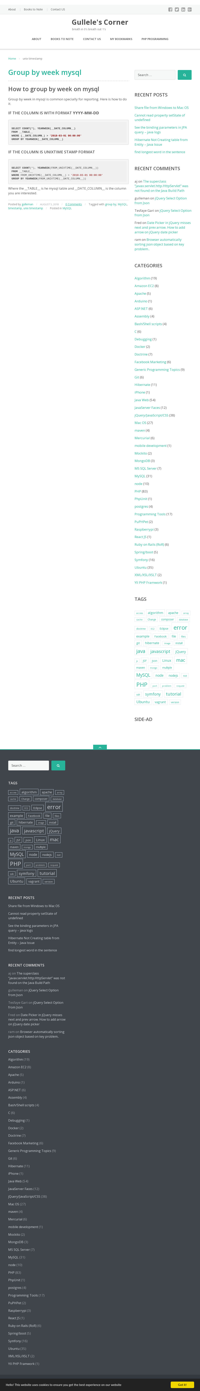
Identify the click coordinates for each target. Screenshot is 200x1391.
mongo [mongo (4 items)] (153, 667)
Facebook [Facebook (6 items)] (160, 636)
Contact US (58, 9)
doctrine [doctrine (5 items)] (141, 628)
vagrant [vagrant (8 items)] (160, 702)
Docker (140, 346)
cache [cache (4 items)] (139, 619)
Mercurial (142, 438)
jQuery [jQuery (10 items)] (180, 651)
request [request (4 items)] (180, 686)
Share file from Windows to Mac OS (162, 107)
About (12, 9)
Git (137, 377)
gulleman (27, 204)
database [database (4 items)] (183, 619)
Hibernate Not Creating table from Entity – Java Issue (161, 142)
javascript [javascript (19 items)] (160, 651)
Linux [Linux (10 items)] (166, 660)
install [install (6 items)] (179, 643)
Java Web (142, 400)
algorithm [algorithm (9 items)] (155, 612)
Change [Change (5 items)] (152, 619)
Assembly (142, 316)
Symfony (141, 559)
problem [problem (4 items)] (166, 686)
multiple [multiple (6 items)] (167, 667)
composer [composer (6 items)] (167, 619)
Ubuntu (141, 567)
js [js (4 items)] (137, 661)
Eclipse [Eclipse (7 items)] (164, 628)
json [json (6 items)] (154, 661)
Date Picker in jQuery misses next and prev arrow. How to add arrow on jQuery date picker (163, 227)
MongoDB (142, 460)
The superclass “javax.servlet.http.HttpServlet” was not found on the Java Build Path (161, 186)
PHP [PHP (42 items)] (141, 684)
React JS (140, 537)
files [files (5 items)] (183, 636)
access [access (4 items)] (139, 613)
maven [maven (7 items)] (140, 667)
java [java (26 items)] (140, 651)
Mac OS (140, 422)
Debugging (143, 339)
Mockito (141, 453)
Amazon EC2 (144, 286)
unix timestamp (33, 208)
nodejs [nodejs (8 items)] (173, 675)
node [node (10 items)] (159, 675)
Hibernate (142, 384)
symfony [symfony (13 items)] (153, 694)
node (138, 483)
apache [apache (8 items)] (173, 613)
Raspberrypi (144, 529)
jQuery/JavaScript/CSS (151, 415)
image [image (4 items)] (167, 643)
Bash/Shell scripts (148, 324)
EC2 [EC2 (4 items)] (152, 628)
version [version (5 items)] (175, 702)
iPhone (140, 392)
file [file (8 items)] (174, 636)
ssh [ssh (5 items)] (138, 694)
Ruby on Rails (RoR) (149, 544)
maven (140, 430)
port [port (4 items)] (155, 686)
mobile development (151, 445)
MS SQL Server (146, 468)
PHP (138, 491)
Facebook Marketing (150, 362)
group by (110, 204)
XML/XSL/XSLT (146, 575)
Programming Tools (150, 514)
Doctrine (141, 354)
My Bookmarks (121, 39)
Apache (140, 293)
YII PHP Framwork (148, 582)
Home (12, 58)
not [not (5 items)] (185, 675)
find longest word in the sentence (160, 152)
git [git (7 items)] (138, 643)
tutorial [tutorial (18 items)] (173, 694)
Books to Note (33, 9)
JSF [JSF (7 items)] (145, 661)
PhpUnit (141, 498)
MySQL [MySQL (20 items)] (143, 675)
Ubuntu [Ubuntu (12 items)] (143, 701)
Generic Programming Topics (157, 369)
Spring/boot (144, 552)
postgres (141, 506)
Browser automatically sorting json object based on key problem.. (159, 244)
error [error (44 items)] (180, 627)
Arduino (141, 301)
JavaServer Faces (147, 407)
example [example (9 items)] (142, 636)
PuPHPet (141, 521)
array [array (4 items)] (186, 613)
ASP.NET (141, 308)
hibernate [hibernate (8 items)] (152, 643)
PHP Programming (155, 39)
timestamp (15, 208)
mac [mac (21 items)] (180, 660)
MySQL (122, 204)
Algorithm (142, 278)
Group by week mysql (44, 72)
